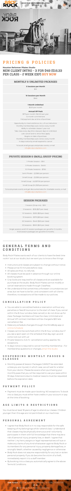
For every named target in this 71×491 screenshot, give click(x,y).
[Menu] (64, 5)
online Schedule (15, 328)
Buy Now (49, 74)
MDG (52, 488)
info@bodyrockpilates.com (35, 148)
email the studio (50, 349)
